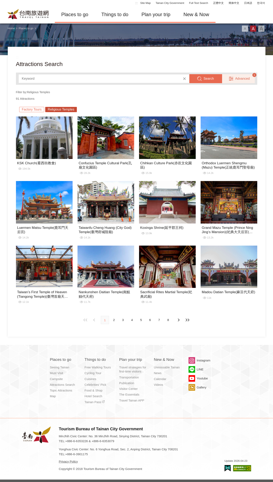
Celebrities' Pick (95, 384)
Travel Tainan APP (131, 400)
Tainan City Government (170, 2)
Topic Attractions (61, 390)
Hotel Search (93, 396)
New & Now (196, 14)
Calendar (160, 379)
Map (53, 396)
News (158, 373)
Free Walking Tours (97, 367)
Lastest (187, 320)
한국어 (261, 2)
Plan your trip (156, 14)
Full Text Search (198, 2)
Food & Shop (93, 390)
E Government (228, 468)
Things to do (114, 14)
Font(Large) (261, 29)
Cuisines (90, 379)
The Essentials (129, 394)
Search (208, 78)
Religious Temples (61, 109)
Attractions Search (62, 384)
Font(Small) (245, 29)
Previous (178, 320)
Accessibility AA (242, 468)
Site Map (145, 2)
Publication (126, 383)
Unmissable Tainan (167, 367)
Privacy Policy (68, 461)
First (86, 320)
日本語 (248, 2)
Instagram (203, 360)
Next (95, 320)
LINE (200, 369)
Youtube (202, 378)
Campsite (56, 379)
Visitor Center (128, 388)
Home (11, 28)
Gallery (202, 387)
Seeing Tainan (59, 367)
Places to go (74, 14)
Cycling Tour (92, 373)
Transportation (129, 377)
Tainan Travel (28, 14)
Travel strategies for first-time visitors (132, 369)
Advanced (242, 78)
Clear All (184, 78)
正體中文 (218, 2)
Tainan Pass (92, 402)
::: (136, 3)
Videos (158, 384)
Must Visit (56, 373)
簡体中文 (234, 2)
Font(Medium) (253, 29)
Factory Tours (32, 109)
